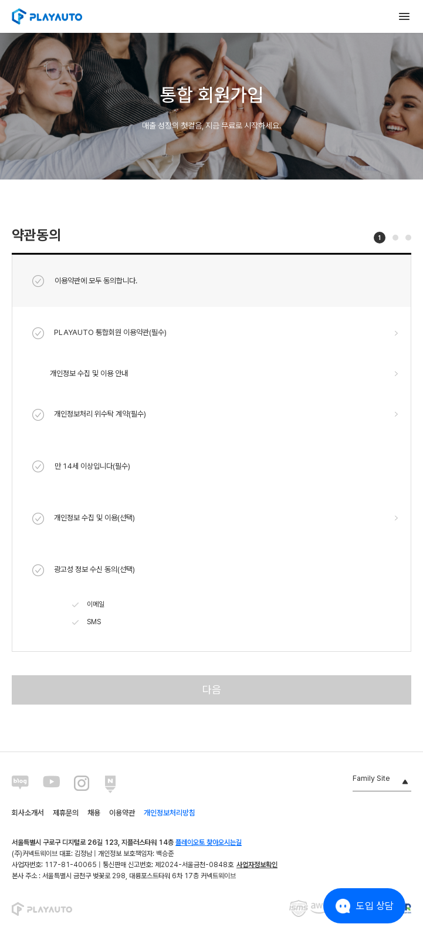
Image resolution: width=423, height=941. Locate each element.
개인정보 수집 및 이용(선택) (83, 518)
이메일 (88, 605)
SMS (86, 622)
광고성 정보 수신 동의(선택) (83, 570)
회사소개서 (28, 812)
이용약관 (122, 812)
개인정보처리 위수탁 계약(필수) (89, 415)
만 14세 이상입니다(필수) (81, 466)
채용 (93, 812)
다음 (211, 689)
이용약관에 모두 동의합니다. (84, 281)
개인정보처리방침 (169, 812)
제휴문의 (66, 812)
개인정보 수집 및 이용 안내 (89, 373)
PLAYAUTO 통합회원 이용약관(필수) (99, 333)
